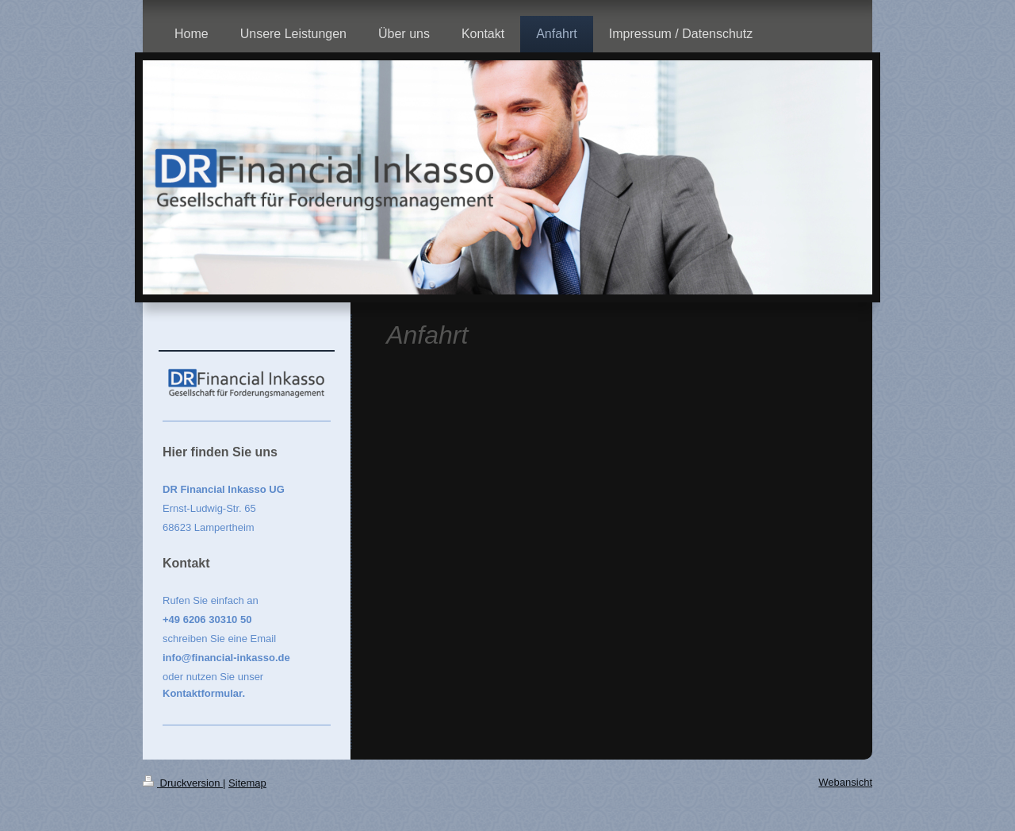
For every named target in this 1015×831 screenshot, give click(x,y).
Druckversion (183, 783)
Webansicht (845, 782)
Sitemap (247, 783)
